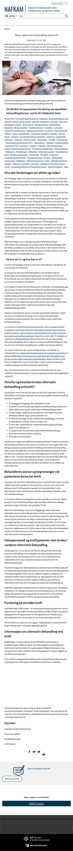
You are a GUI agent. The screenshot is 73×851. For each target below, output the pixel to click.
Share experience (12, 778)
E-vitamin (49, 130)
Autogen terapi (41, 124)
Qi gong (47, 157)
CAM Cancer (9, 744)
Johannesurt (39, 142)
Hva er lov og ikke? (12, 734)
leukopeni (43, 118)
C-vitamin (48, 127)
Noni (6, 154)
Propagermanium (34, 157)
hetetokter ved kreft (48, 121)
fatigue (15, 121)
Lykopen (33, 145)
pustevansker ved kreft (29, 121)
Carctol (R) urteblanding (14, 130)
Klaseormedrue (62, 142)
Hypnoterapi (62, 139)
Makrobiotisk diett (55, 145)
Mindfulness (21, 151)
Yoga (66, 167)
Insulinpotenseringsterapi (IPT (18, 142)
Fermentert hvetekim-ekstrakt (44, 133)
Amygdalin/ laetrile (12, 124)
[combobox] (44, 16)
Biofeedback (54, 124)
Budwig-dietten (36, 127)
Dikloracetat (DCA (35, 130)
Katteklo (50, 142)
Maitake (42, 145)
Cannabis (58, 127)
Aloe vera (63, 121)
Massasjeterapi (61, 148)
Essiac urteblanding (21, 133)
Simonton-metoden (21, 164)
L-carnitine (23, 145)
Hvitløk (52, 139)
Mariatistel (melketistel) (42, 148)
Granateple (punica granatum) (32, 136)
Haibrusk (18, 139)
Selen (47, 160)
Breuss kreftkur (21, 127)
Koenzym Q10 (11, 145)
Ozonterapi (34, 154)
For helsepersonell (12, 739)
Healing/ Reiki (30, 139)
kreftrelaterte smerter (28, 118)
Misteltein (33, 151)
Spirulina (35, 164)
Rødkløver (20, 160)
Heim (6, 29)
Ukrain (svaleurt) (55, 167)
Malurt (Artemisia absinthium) (17, 148)
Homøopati (42, 139)
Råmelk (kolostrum (35, 160)
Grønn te (50, 136)
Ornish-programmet (19, 154)
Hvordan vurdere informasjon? (17, 729)
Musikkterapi (62, 151)
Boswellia (8, 127)
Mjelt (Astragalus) (46, 151)
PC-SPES (44, 154)
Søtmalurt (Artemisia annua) (52, 164)
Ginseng (15, 136)
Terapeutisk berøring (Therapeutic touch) (29, 167)
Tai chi (7, 167)
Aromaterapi (28, 124)
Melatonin (10, 151)
